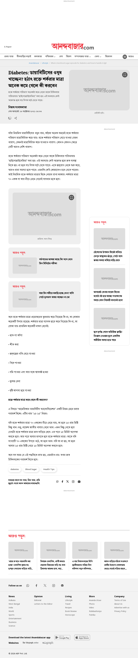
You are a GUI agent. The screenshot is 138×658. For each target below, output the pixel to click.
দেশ (61, 56)
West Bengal (14, 604)
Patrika (92, 615)
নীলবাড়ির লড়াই (24, 56)
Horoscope (70, 615)
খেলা (98, 56)
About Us (118, 604)
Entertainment (15, 618)
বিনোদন (108, 56)
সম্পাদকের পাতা (83, 56)
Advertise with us (121, 607)
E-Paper (8, 46)
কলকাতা (38, 56)
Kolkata (12, 600)
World (11, 611)
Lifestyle (45, 63)
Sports (11, 615)
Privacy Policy (120, 611)
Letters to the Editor (43, 604)
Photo (92, 604)
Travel (67, 604)
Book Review (71, 611)
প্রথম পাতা (8, 56)
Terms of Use (120, 600)
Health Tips (48, 469)
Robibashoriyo (95, 611)
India (11, 607)
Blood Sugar (31, 469)
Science (12, 625)
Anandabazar (34, 63)
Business (12, 622)
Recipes (68, 607)
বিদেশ (68, 56)
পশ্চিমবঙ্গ (50, 56)
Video (91, 607)
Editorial (37, 600)
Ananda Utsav (95, 600)
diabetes (15, 469)
